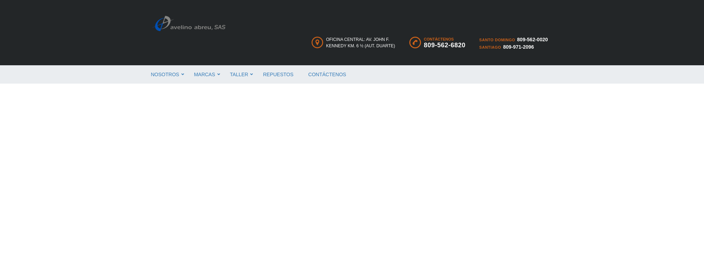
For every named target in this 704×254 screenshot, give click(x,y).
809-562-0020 (532, 39)
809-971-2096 (518, 47)
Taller (239, 74)
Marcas (204, 74)
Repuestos (278, 74)
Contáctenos (327, 74)
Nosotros (165, 74)
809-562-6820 (444, 45)
